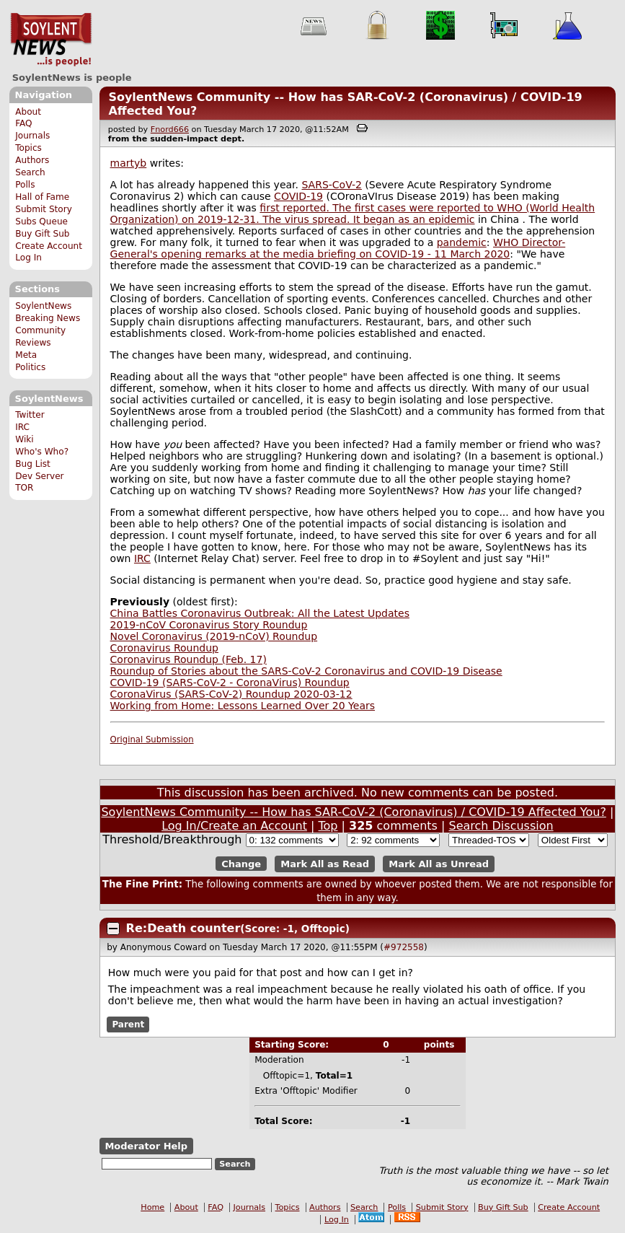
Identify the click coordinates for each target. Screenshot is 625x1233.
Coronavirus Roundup (164, 648)
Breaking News (47, 318)
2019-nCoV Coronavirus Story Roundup (209, 625)
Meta (26, 355)
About (28, 112)
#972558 (404, 947)
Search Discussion (500, 826)
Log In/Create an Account (234, 826)
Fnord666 (170, 129)
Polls (25, 185)
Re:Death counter (183, 928)
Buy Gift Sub (42, 234)
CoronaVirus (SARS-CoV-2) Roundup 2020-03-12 (231, 694)
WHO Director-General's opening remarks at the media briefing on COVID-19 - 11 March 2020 (338, 248)
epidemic (451, 219)
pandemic (462, 242)
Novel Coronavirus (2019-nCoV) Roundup (214, 636)
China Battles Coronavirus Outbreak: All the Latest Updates (259, 613)
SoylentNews (50, 40)
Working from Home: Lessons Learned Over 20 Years (242, 705)
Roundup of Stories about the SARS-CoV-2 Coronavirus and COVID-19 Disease (306, 671)
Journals (32, 136)
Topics (28, 148)
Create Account (48, 246)
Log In (28, 258)
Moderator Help (146, 1146)
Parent (128, 1024)
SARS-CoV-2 (331, 184)
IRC (22, 427)
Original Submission (152, 739)
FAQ (23, 123)
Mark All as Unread (439, 864)
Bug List (32, 464)
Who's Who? (41, 452)
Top (328, 826)
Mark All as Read (324, 864)
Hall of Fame (42, 197)
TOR (24, 488)
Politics (30, 367)
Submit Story (43, 209)
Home (152, 1207)
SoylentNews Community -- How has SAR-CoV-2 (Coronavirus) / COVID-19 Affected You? (353, 812)
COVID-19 (298, 196)
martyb (128, 163)
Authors (32, 160)
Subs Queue (41, 221)
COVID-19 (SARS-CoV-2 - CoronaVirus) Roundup (230, 682)
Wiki (24, 439)
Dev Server (39, 476)
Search (30, 172)
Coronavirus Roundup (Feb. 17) (188, 659)
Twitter (29, 415)
